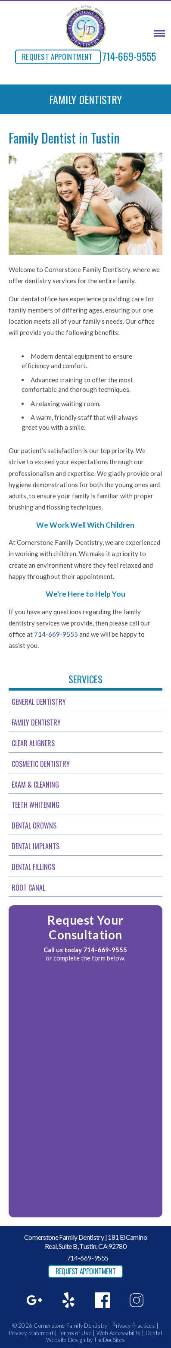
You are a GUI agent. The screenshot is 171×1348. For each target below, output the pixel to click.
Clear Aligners (33, 743)
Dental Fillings (33, 867)
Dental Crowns (34, 825)
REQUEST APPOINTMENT (57, 56)
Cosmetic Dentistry (41, 764)
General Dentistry (39, 702)
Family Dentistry (36, 722)
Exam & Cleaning (35, 784)
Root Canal (28, 887)
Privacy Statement (31, 1332)
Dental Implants (35, 846)
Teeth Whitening (35, 805)
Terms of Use (75, 1332)
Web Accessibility (118, 1332)
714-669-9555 (129, 56)
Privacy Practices (133, 1325)
